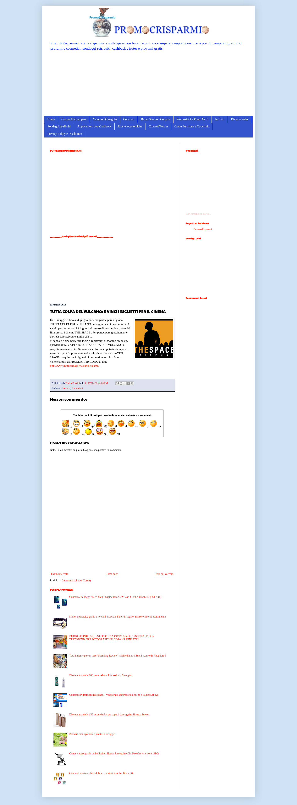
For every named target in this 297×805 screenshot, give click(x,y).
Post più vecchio (164, 574)
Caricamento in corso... (198, 213)
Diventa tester (239, 119)
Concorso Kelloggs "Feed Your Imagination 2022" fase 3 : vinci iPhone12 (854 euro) (115, 596)
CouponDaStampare (73, 119)
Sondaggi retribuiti (59, 126)
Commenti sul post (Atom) (76, 580)
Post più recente (59, 574)
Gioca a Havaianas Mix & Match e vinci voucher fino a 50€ (101, 773)
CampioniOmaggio (105, 119)
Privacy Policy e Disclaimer (64, 133)
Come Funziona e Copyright (192, 126)
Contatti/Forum (158, 126)
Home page (112, 574)
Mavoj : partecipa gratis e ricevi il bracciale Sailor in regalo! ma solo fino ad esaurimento (117, 616)
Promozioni (77, 388)
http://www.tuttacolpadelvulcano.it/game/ (74, 365)
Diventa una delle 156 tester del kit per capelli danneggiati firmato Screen (109, 714)
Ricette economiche (130, 126)
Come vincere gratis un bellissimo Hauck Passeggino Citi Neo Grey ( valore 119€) (114, 753)
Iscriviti (219, 119)
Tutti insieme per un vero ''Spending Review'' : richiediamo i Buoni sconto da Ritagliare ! (117, 655)
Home (51, 119)
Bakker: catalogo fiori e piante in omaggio (92, 734)
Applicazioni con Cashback (94, 126)
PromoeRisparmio (203, 229)
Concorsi (129, 119)
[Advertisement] (148, 83)
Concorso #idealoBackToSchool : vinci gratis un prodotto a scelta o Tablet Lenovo (113, 694)
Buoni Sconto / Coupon (155, 119)
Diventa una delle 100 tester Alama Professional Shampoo (100, 675)
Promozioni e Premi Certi (192, 119)
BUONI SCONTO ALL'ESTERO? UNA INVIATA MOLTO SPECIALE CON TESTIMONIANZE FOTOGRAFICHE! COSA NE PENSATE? (111, 638)
